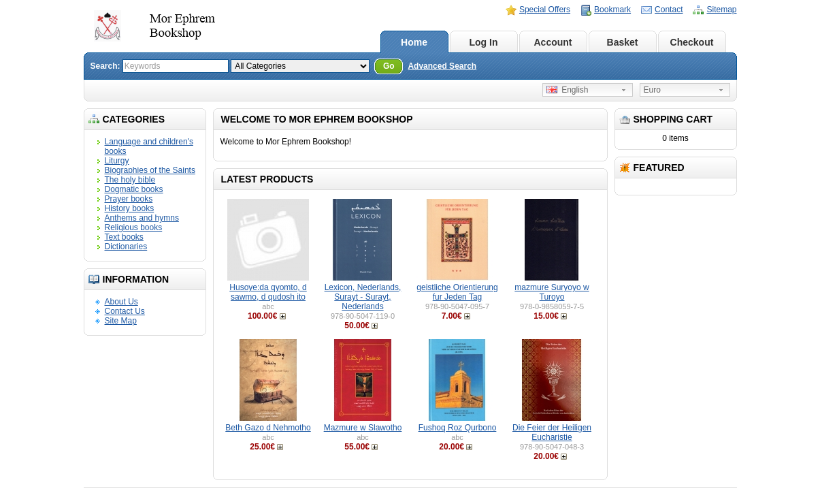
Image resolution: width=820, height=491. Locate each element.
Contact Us (125, 311)
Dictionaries (126, 246)
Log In (484, 42)
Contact (669, 9)
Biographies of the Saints (150, 170)
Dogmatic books (134, 189)
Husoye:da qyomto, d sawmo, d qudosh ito (267, 292)
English (567, 90)
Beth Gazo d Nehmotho (267, 427)
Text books (124, 237)
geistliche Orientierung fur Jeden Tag (456, 292)
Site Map (121, 321)
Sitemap (721, 9)
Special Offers (544, 9)
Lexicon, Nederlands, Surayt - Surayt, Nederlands (363, 297)
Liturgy (117, 160)
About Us (121, 301)
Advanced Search (442, 66)
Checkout (692, 42)
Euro (652, 90)
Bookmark (612, 9)
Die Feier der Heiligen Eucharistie (551, 432)
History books (129, 208)
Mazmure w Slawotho (363, 427)
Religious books (134, 227)
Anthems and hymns (142, 218)
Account (553, 42)
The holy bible (130, 180)
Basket (622, 42)
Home (414, 42)
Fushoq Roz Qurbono (458, 427)
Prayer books (129, 199)
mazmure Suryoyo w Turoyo (551, 292)
